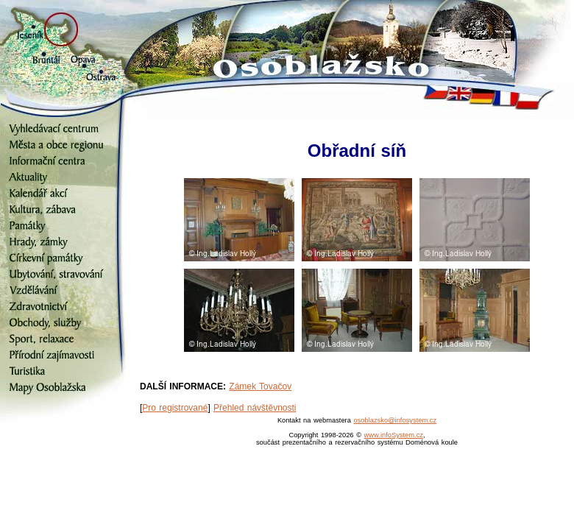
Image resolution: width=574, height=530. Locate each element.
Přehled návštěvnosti (254, 408)
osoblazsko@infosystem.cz (394, 420)
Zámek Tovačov (260, 386)
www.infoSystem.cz (393, 435)
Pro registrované (175, 408)
